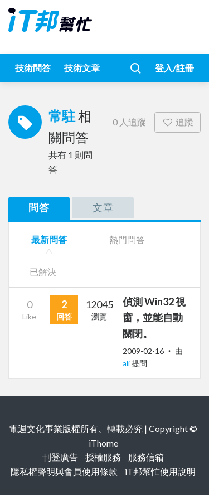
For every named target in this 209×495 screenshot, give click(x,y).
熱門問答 (127, 239)
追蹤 (177, 122)
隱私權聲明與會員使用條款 (64, 471)
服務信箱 (146, 457)
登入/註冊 (174, 67)
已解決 (43, 271)
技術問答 (33, 67)
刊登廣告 (60, 457)
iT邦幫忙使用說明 (160, 471)
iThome (103, 443)
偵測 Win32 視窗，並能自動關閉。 (154, 317)
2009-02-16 (143, 351)
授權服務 (103, 457)
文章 (103, 207)
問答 (39, 207)
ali (127, 363)
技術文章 (82, 67)
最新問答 (49, 239)
